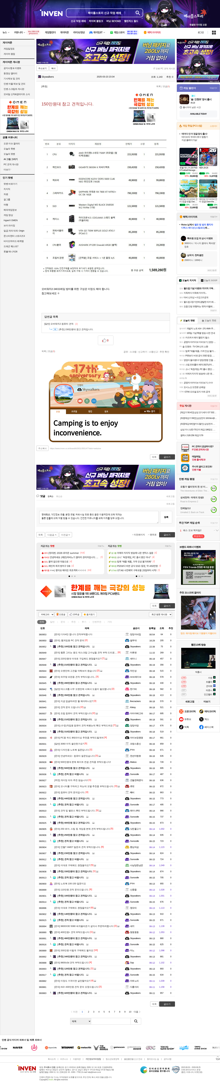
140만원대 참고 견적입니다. (75, 914)
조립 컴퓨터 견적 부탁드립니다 (73, 713)
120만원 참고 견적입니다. (74, 968)
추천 (73, 622)
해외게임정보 (10, 210)
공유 (126, 351)
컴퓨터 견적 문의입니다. (69, 792)
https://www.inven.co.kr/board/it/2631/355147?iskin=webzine (75, 448)
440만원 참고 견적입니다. (74, 798)
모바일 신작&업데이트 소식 (17, 94)
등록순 (50, 496)
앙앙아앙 (134, 725)
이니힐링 (87, 401)
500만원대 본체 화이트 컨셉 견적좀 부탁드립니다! (82, 762)
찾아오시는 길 (153, 1059)
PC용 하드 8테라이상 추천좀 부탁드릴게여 (79, 737)
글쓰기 (167, 606)
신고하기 (142, 351)
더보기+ (101, 546)
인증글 (62, 614)
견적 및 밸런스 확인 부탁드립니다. (74, 810)
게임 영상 (8, 215)
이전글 (64, 535)
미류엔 (133, 652)
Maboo (133, 762)
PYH (132, 750)
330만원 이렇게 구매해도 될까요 (73, 950)
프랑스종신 (135, 743)
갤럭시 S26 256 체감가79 (191, 435)
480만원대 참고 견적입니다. (75, 938)
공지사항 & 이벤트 (12, 68)
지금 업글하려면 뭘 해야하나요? (73, 701)
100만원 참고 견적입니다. (74, 646)
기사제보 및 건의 (12, 78)
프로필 (74, 411)
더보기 (93, 401)
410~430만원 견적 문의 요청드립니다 (76, 987)
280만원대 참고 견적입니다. (75, 683)
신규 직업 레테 (78, 21)
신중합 (133, 889)
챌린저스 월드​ (131, 21)
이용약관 (77, 1059)
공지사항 (167, 1059)
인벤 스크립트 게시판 (14, 89)
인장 (58, 412)
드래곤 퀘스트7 (11, 246)
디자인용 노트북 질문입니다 (71, 750)
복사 (53, 68)
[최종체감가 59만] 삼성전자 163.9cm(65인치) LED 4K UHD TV (198, 418)
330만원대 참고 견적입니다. (75, 871)
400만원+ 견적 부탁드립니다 (71, 932)
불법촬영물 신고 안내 (133, 1059)
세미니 (133, 658)
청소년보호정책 (112, 1059)
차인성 (133, 671)
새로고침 (170, 496)
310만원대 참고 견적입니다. (75, 731)
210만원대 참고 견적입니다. (75, 664)
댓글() (166, 86)
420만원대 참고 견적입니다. (75, 993)
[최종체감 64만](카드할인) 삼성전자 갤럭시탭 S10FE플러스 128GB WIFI (198, 424)
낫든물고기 (135, 829)
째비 (132, 792)
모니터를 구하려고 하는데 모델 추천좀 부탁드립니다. (84, 786)
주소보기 (42, 68)
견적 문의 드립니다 (67, 707)
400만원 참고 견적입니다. (74, 822)
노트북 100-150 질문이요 (70, 883)
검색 (136, 1021)
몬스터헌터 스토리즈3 (14, 236)
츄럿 (132, 786)
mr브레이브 (135, 677)
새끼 (132, 926)
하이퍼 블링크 (96, 21)
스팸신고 (153, 351)
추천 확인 (164, 351)
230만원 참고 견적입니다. (74, 853)
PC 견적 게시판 (11, 164)
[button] (69, 576)
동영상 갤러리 (10, 73)
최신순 (59, 496)
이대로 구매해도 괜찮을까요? (72, 865)
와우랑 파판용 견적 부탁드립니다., (74, 677)
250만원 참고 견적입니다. (74, 835)
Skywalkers (46, 76)
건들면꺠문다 (136, 780)
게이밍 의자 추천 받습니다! (71, 780)
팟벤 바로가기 (10, 184)
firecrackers (135, 701)
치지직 (7, 189)
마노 (132, 950)
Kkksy (133, 707)
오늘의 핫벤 (9, 149)
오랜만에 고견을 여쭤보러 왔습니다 (75, 671)
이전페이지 (139, 534)
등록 (166, 517)
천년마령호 (135, 756)
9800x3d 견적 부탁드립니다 (71, 962)
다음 (136, 1011)
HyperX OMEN (10, 220)
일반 (52, 622)
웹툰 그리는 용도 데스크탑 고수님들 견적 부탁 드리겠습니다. (88, 652)
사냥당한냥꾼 (136, 865)
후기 (84, 622)
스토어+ (213, 126)
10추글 (76, 614)
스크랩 (133, 351)
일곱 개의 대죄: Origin (14, 231)
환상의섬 (134, 847)
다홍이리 (134, 987)
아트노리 (134, 981)
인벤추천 (96, 622)
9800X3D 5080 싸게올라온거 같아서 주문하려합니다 (83, 926)
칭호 (106, 411)
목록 (158, 86)
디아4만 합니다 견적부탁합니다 (73, 634)
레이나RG (135, 810)
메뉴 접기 (149, 411)
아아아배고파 (136, 713)
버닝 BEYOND (113, 21)
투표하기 (198, 536)
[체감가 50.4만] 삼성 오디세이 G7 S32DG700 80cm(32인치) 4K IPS (198, 412)
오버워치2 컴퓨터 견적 (61, 324)
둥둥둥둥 (134, 932)
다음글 (50, 535)
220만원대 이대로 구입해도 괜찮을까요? (77, 658)
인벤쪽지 (80, 401)
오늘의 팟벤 (9, 154)
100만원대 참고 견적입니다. (75, 895)
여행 (6, 205)
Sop (132, 962)
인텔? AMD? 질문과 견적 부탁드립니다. (77, 847)
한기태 (133, 689)
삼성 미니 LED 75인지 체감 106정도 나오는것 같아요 (198, 429)
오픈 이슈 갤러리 (12, 143)
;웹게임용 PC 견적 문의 (69, 640)
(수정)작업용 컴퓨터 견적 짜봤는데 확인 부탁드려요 (83, 725)
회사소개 (51, 1059)
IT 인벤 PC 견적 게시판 (164, 68)
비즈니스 (64, 1059)
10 (130, 1011)
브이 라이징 (9, 225)
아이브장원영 (136, 737)
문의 (63, 622)
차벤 (6, 194)
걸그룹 (7, 199)
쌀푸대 (133, 640)
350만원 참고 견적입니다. (74, 695)
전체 (41, 622)
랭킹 (90, 411)
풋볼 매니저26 (10, 251)
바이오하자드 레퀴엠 (14, 241)
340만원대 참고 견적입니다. (75, 956)
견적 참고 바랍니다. (71, 774)
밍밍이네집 (135, 634)
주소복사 (42, 448)
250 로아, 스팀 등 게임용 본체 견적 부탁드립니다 (82, 829)
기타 (109, 622)
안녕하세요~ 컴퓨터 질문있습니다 (74, 756)
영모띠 (133, 908)
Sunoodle (134, 774)
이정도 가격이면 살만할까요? (72, 981)
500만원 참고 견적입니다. (74, 768)
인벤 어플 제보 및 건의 (14, 84)
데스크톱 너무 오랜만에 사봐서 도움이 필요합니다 (82, 689)
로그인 (201, 32)
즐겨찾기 (90, 614)
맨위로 (153, 534)
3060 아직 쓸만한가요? (69, 743)
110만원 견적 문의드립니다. (71, 889)
